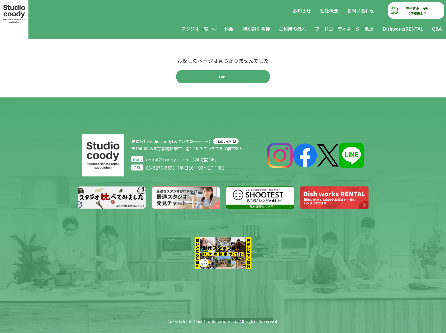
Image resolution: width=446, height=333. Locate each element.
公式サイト (224, 141)
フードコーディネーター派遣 (344, 28)
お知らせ (302, 10)
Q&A (437, 28)
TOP (222, 76)
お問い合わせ (360, 10)
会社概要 (329, 10)
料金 (229, 28)
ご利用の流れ (292, 28)
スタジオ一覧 (194, 28)
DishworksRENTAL (403, 28)
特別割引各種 (256, 28)
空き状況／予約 (417, 10)
